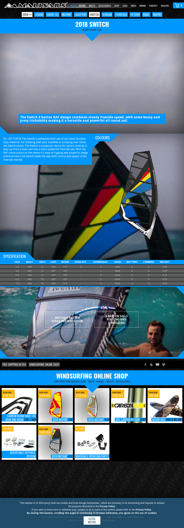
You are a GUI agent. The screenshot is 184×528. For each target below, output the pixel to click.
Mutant (66, 14)
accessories (123, 381)
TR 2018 (135, 14)
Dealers (165, 5)
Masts (92, 5)
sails (91, 381)
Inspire (157, 14)
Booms (82, 5)
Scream (107, 14)
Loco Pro (80, 14)
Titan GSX (121, 14)
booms (100, 381)
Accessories (105, 5)
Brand (143, 5)
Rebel (146, 14)
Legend (39, 14)
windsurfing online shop (92, 375)
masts (110, 381)
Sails (73, 5)
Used (125, 5)
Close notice (92, 520)
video (133, 5)
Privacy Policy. (108, 506)
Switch (94, 14)
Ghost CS (53, 14)
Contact (153, 5)
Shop (116, 5)
